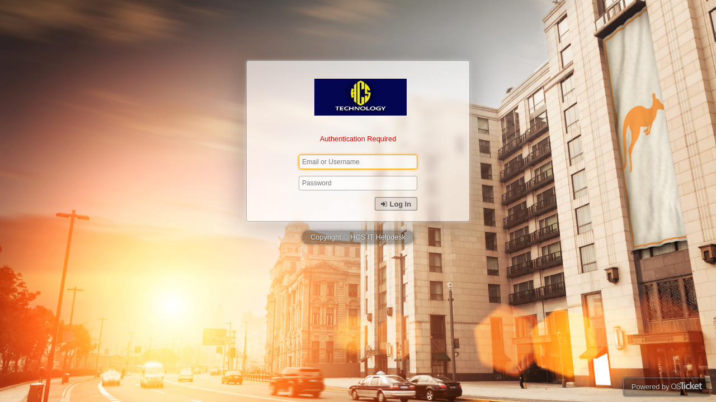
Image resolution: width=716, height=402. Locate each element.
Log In (396, 204)
